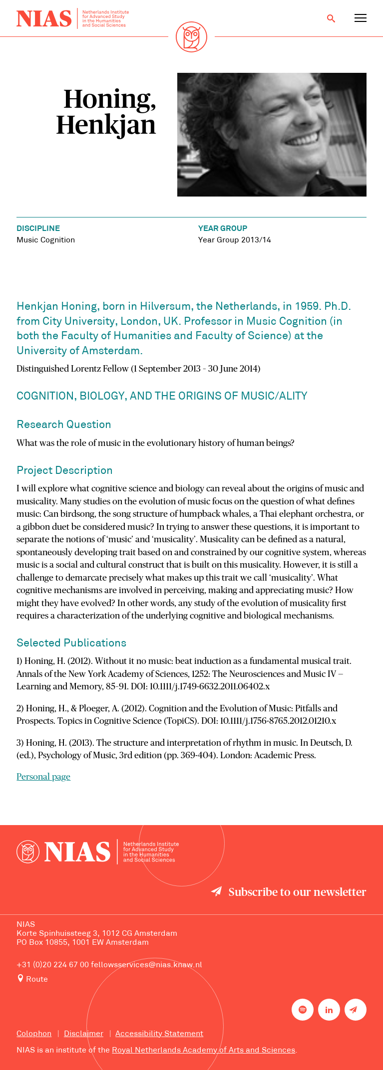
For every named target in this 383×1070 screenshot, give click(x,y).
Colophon (33, 1034)
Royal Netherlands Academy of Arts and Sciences (203, 1051)
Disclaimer (83, 1034)
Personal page (43, 777)
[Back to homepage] (72, 18)
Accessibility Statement (159, 1034)
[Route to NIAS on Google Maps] (191, 979)
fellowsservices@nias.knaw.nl (146, 965)
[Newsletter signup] (356, 1010)
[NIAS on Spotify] (303, 1010)
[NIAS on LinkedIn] (329, 1010)
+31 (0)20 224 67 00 (52, 965)
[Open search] (331, 18)
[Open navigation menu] (361, 18)
